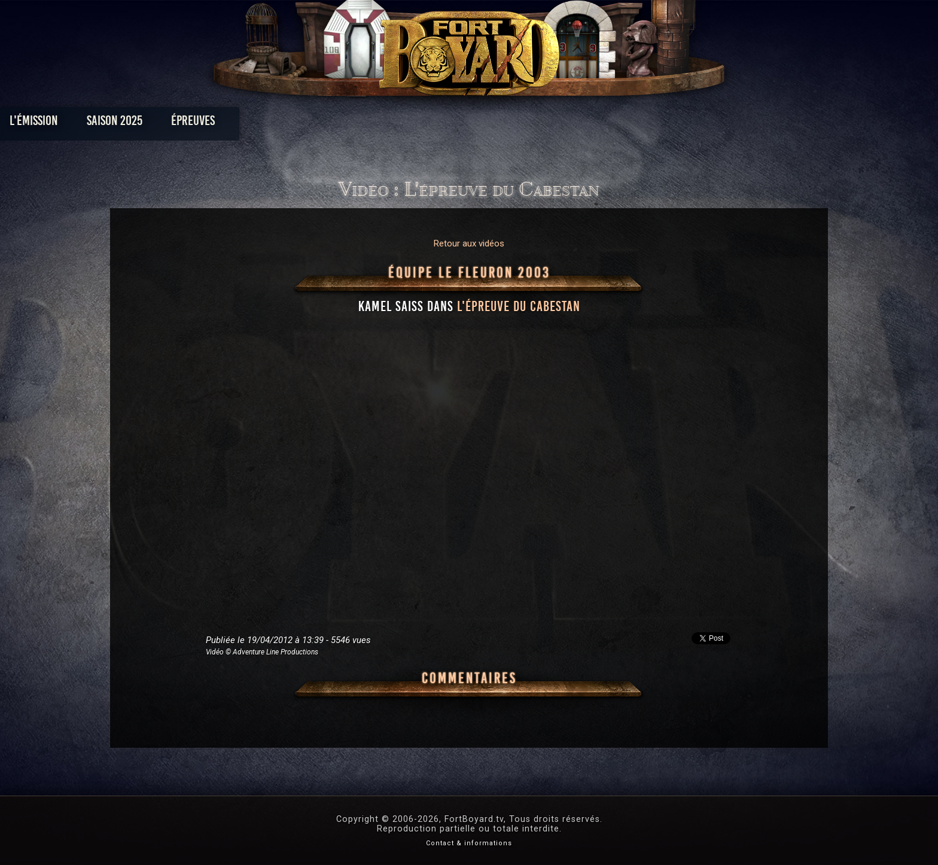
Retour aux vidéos (469, 243)
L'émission (201, 123)
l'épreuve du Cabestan (518, 306)
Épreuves (360, 123)
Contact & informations (469, 843)
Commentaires (469, 678)
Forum (616, 123)
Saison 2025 (282, 123)
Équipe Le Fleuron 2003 (469, 272)
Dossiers (552, 123)
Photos (427, 123)
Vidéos (488, 123)
